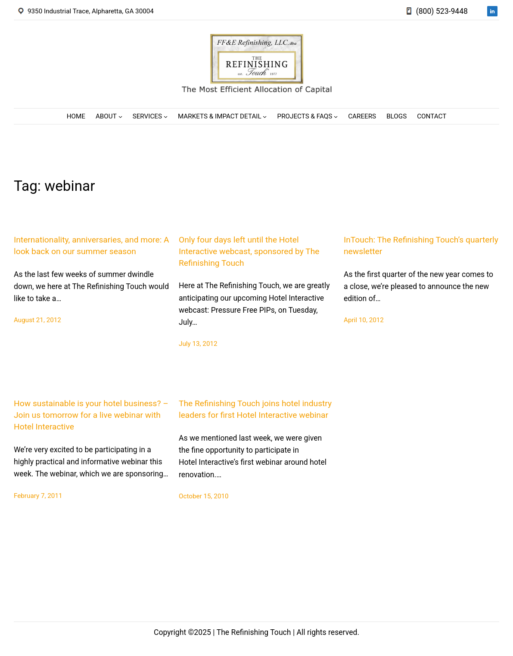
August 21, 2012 (37, 320)
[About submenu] (120, 116)
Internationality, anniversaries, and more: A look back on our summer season (91, 245)
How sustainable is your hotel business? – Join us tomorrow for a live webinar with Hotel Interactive (91, 415)
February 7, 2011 (38, 496)
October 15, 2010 (204, 496)
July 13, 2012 (198, 344)
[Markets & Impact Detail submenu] (265, 116)
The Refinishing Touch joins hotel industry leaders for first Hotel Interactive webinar (255, 409)
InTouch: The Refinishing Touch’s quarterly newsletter (421, 245)
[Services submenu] (166, 116)
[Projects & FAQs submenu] (336, 116)
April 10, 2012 (364, 320)
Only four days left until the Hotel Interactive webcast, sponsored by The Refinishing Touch (249, 251)
